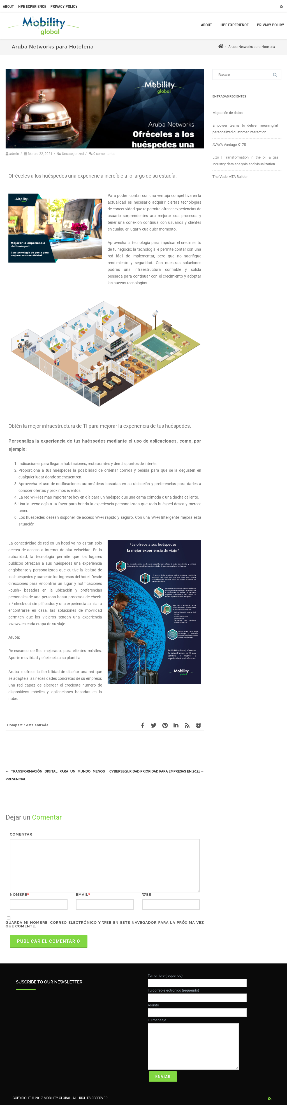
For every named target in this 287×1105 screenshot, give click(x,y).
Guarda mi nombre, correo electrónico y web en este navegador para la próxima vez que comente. (105, 924)
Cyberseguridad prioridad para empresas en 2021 (156, 771)
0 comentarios (104, 154)
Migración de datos (227, 113)
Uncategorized (73, 154)
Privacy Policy (64, 6)
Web (146, 894)
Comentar (21, 834)
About (8, 6)
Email (82, 894)
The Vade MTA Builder (229, 177)
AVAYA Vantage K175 (229, 145)
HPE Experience (32, 6)
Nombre (18, 894)
